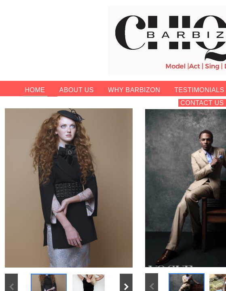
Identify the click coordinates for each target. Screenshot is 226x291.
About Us (76, 89)
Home (35, 89)
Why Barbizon (134, 89)
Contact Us (202, 102)
